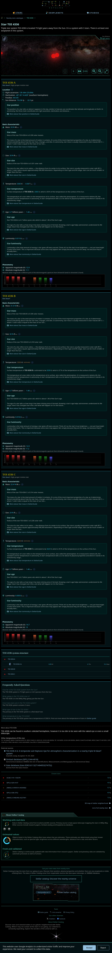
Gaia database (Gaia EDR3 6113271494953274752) (29, 765)
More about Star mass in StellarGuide (22, 147)
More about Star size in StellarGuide (21, 175)
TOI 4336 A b (17, 664)
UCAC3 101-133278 (13, 778)
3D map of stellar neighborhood (96, 803)
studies (93, 13)
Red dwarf (6, 85)
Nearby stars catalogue (14, 18)
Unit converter (55, 912)
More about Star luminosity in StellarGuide (24, 254)
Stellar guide (91, 718)
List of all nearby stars (100, 808)
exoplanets (54, 13)
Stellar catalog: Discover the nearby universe (56, 878)
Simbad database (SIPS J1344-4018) (22, 759)
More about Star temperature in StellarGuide (25, 203)
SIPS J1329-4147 (12, 783)
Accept (89, 948)
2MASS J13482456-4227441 (16, 798)
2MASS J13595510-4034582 (16, 788)
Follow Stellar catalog (66, 892)
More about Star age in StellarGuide (21, 230)
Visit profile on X (43, 892)
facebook (61, 919)
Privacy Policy (68, 912)
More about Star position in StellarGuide (23, 114)
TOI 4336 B (11, 669)
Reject (103, 948)
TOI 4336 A (11, 659)
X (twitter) (51, 919)
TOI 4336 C (11, 674)
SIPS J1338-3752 (12, 793)
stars (18, 12)
